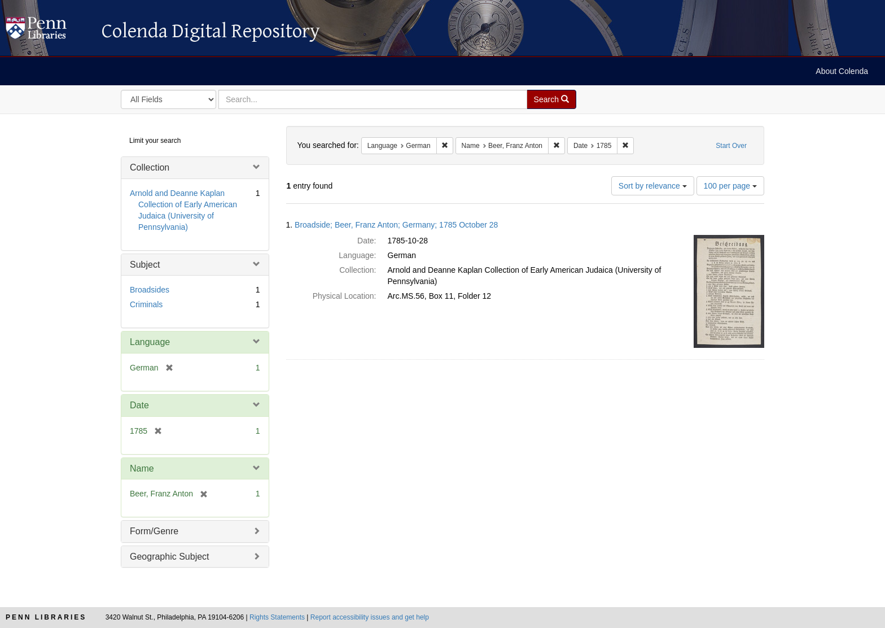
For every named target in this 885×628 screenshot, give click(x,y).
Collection (149, 167)
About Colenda (842, 71)
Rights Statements (277, 617)
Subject (145, 264)
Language (150, 342)
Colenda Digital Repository (48, 31)
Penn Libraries (46, 617)
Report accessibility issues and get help (369, 617)
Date (139, 405)
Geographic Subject (169, 556)
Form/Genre (154, 531)
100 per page (730, 185)
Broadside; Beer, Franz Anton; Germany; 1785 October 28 (396, 224)
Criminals (146, 304)
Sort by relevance (653, 185)
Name (142, 468)
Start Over (731, 146)
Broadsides (149, 289)
